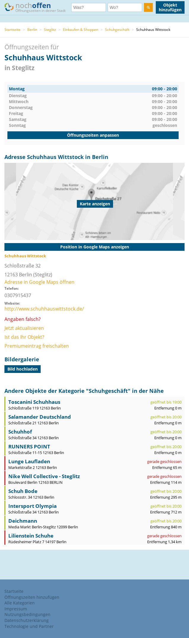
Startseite (12, 29)
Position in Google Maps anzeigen (94, 247)
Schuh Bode (22, 491)
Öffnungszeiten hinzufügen (31, 597)
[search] (148, 7)
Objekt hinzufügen (170, 7)
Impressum (15, 609)
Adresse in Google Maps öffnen (39, 282)
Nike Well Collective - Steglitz (44, 476)
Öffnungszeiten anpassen (93, 135)
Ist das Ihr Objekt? (24, 337)
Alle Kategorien (19, 603)
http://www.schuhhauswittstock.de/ (44, 308)
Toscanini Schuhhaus (34, 401)
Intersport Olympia (32, 505)
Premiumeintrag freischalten (36, 346)
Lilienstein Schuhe (30, 535)
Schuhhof (20, 431)
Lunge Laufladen (29, 461)
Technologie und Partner (29, 626)
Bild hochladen (22, 369)
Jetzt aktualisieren (24, 328)
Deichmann (22, 520)
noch (37, 7)
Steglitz (50, 29)
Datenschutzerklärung (26, 620)
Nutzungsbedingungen (27, 614)
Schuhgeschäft (117, 29)
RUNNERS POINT (29, 446)
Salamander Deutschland (39, 416)
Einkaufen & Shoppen (80, 29)
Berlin (32, 29)
